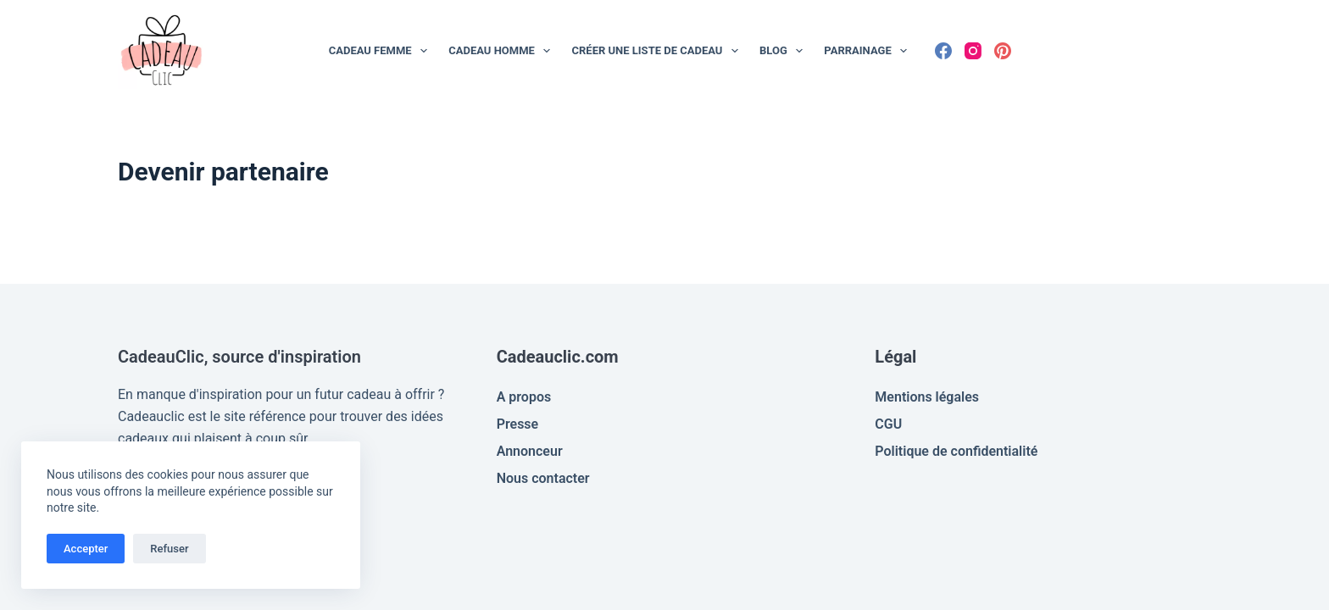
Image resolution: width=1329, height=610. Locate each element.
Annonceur (530, 451)
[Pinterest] (1002, 50)
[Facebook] (943, 50)
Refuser (169, 548)
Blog (784, 51)
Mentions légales (927, 397)
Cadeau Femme (382, 51)
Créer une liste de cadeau (658, 51)
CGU (888, 424)
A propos (524, 397)
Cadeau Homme (502, 51)
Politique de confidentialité (956, 451)
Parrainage (869, 51)
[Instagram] (973, 50)
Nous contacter (543, 478)
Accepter (86, 548)
